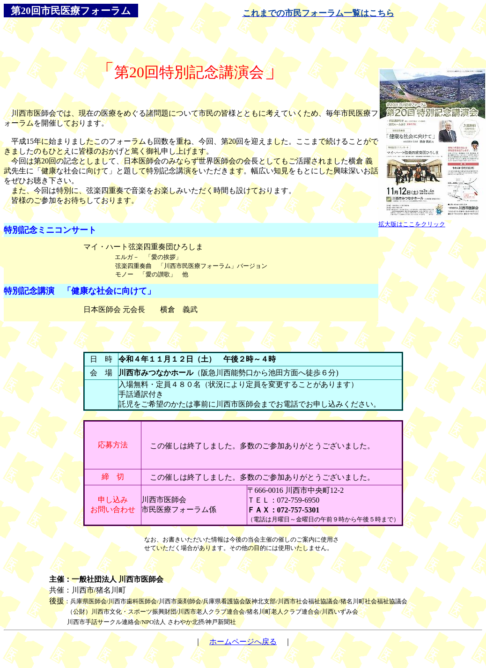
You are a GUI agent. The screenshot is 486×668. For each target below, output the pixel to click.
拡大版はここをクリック (411, 224)
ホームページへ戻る (243, 642)
